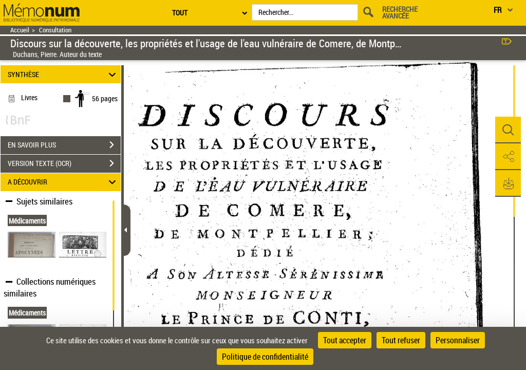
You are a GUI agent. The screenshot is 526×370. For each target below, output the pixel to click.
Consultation (55, 30)
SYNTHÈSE (63, 74)
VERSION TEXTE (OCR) (64, 163)
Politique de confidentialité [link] (265, 356)
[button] (508, 130)
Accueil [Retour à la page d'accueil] (19, 30)
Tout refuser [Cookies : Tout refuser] (401, 340)
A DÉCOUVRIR (63, 182)
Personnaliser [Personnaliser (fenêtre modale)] (458, 340)
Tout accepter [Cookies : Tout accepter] (344, 340)
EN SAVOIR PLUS (64, 145)
